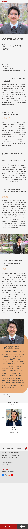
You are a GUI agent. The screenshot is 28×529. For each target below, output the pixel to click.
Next (25, 465)
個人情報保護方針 (5, 500)
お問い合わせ (4, 498)
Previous (2, 465)
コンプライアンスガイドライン (14, 498)
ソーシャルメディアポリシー (14, 503)
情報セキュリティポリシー (15, 500)
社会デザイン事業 (5, 510)
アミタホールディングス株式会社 (7, 508)
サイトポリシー (4, 503)
